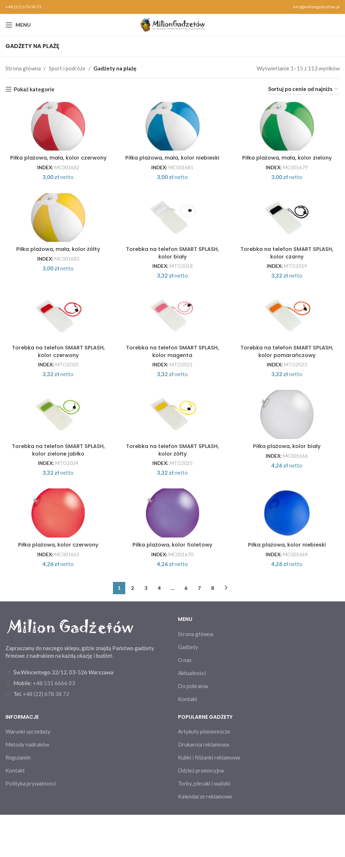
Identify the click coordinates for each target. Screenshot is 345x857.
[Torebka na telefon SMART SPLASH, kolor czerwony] (57, 341)
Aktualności (192, 715)
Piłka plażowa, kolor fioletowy (172, 587)
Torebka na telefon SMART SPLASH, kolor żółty (172, 484)
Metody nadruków (27, 786)
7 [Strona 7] (199, 630)
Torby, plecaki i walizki (204, 825)
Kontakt (187, 741)
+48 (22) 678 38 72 (23, 6)
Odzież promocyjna (201, 812)
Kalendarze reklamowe (205, 838)
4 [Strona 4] (159, 630)
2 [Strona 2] (132, 630)
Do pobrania (193, 728)
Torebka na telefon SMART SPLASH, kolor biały (172, 272)
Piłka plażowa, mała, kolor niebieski (172, 166)
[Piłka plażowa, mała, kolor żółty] (57, 235)
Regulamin (18, 799)
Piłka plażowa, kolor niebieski (287, 587)
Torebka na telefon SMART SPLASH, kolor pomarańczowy (287, 378)
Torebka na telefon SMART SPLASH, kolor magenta (172, 378)
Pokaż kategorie (34, 89)
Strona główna (23, 68)
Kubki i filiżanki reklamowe (209, 799)
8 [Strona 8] (212, 630)
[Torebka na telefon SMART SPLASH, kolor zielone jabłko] (57, 447)
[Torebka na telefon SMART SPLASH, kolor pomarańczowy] (287, 341)
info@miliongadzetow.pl (316, 6)
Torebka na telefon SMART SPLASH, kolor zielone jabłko (57, 484)
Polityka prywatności (30, 825)
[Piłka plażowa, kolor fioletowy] (173, 553)
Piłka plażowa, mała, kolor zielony (287, 163)
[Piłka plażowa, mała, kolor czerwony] (57, 129)
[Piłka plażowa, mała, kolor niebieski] (173, 129)
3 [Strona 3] (145, 630)
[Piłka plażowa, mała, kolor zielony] (287, 129)
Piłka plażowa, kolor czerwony (58, 587)
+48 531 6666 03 (54, 725)
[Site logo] (172, 24)
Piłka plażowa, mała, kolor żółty (57, 269)
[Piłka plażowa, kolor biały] (287, 447)
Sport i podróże (67, 68)
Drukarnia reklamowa (203, 786)
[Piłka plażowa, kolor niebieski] (287, 553)
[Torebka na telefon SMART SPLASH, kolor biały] (173, 235)
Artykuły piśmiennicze (204, 773)
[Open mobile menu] (18, 25)
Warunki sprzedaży (28, 773)
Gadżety (188, 689)
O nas (185, 702)
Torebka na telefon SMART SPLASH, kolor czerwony (57, 378)
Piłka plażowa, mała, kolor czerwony (57, 166)
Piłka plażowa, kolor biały (287, 481)
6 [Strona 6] (185, 630)
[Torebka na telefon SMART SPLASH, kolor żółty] (173, 447)
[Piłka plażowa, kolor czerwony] (57, 553)
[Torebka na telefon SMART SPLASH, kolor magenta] (173, 341)
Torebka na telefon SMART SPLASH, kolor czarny (287, 272)
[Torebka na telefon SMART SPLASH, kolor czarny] (287, 235)
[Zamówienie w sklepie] (303, 89)
